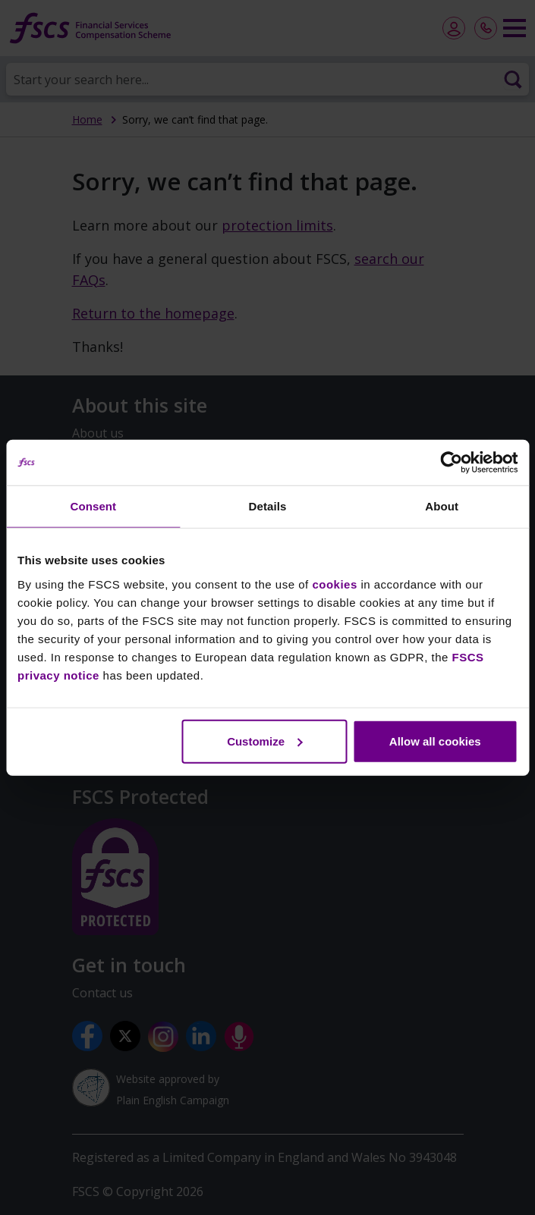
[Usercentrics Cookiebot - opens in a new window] (451, 462)
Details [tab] (268, 506)
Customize (265, 740)
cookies (334, 583)
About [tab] (441, 506)
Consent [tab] (93, 506)
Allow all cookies (435, 740)
